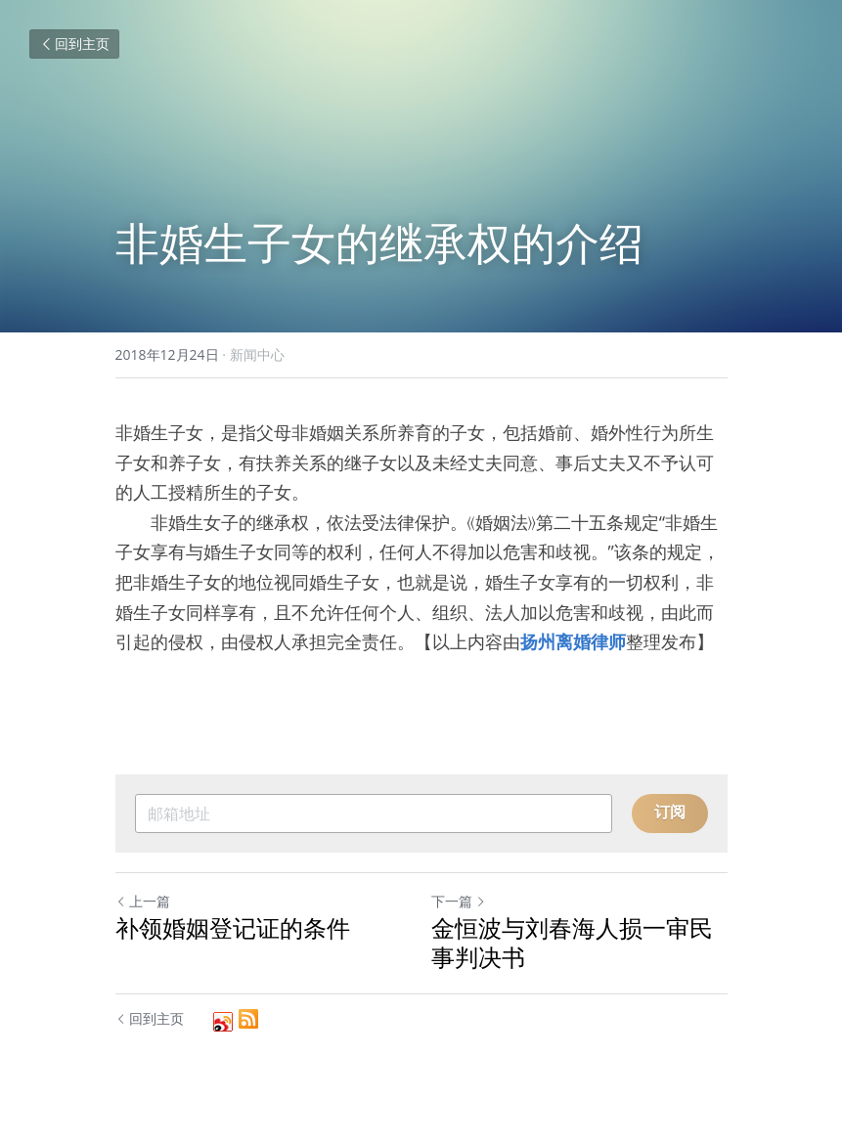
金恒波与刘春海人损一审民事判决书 (572, 942)
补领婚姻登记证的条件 (232, 928)
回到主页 (74, 43)
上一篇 (142, 901)
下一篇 (458, 901)
